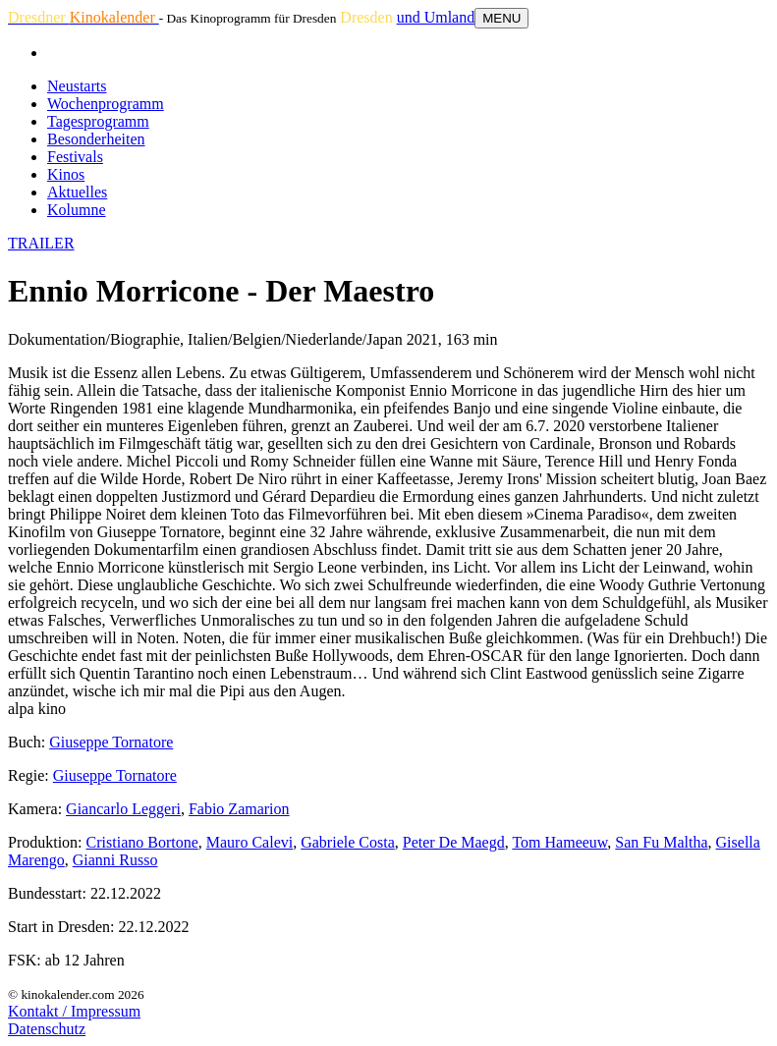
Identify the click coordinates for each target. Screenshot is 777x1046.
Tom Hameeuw (559, 842)
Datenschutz (46, 1028)
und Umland (436, 17)
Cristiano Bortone (142, 842)
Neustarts (76, 86)
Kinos (65, 174)
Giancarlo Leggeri (123, 808)
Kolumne (76, 209)
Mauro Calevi (249, 842)
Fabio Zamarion (239, 808)
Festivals (75, 156)
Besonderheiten (96, 139)
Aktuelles (77, 192)
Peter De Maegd (454, 842)
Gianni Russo (115, 860)
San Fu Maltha (661, 842)
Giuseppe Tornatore (111, 742)
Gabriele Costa (348, 842)
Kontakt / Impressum (74, 1011)
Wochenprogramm (105, 103)
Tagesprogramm (98, 121)
